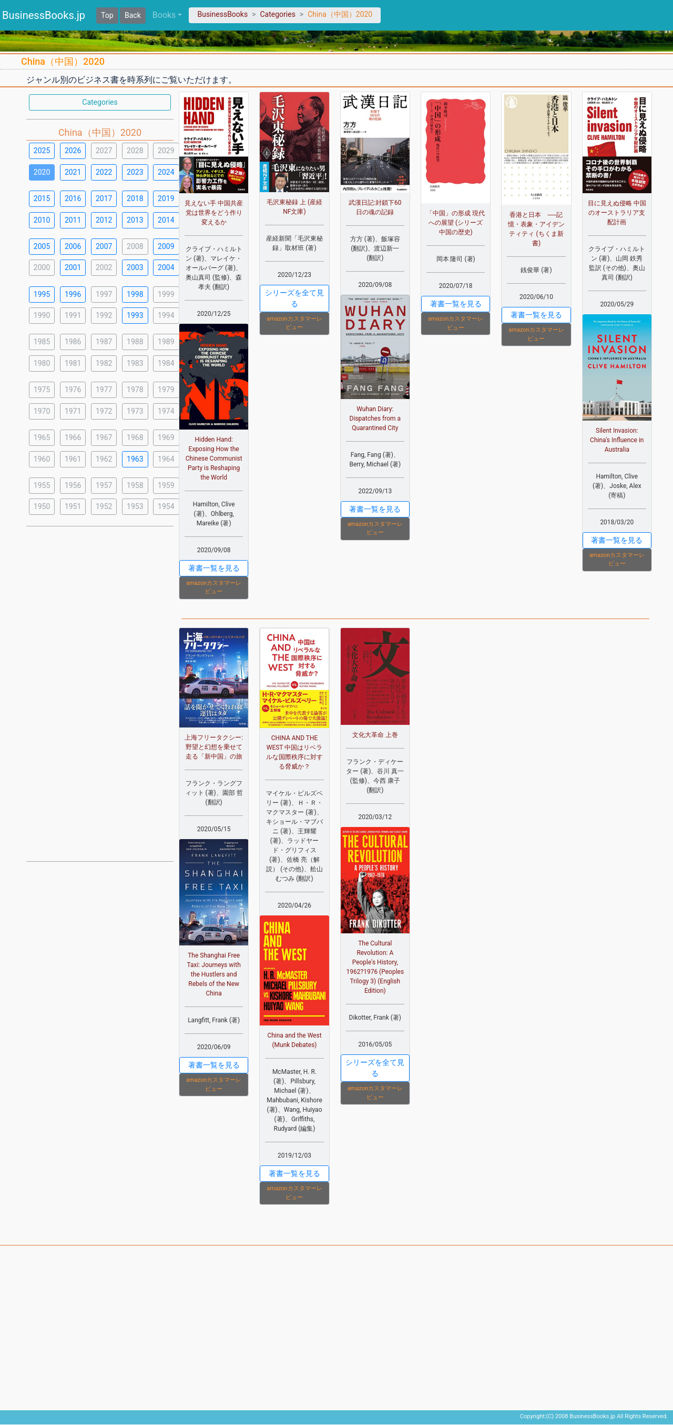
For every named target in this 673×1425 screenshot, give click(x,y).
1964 (166, 459)
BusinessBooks (222, 14)
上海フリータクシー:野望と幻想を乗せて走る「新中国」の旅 (214, 747)
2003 (135, 267)
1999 (166, 294)
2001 (73, 267)
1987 (104, 341)
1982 (104, 363)
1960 (42, 459)
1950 (42, 506)
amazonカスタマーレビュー (213, 587)
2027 (104, 150)
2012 (104, 220)
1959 (166, 485)
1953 (135, 506)
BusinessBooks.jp (43, 15)
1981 (73, 363)
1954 (166, 506)
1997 (104, 294)
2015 (42, 198)
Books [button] (164, 15)
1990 (42, 315)
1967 (104, 437)
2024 (166, 172)
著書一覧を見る (214, 568)
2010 (42, 220)
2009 (166, 246)
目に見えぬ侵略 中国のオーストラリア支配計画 (617, 213)
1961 (73, 459)
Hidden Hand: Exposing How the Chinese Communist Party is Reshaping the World (214, 458)
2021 (73, 172)
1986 (73, 341)
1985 (42, 341)
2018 (135, 198)
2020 (42, 172)
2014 (166, 220)
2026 (73, 150)
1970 (42, 411)
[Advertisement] (100, 693)
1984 (166, 363)
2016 (73, 198)
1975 (42, 389)
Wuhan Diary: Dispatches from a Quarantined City (375, 418)
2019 (166, 198)
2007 (104, 246)
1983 (135, 363)
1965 (42, 437)
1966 (73, 437)
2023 (135, 172)
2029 (166, 150)
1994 (166, 315)
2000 (42, 267)
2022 (104, 172)
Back (133, 15)
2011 (73, 220)
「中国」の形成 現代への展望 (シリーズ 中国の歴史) (455, 223)
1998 (135, 294)
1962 (104, 459)
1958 (135, 485)
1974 (166, 411)
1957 (104, 485)
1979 (166, 389)
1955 (42, 485)
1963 (135, 459)
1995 (42, 294)
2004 (166, 267)
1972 (104, 411)
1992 (104, 315)
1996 (73, 294)
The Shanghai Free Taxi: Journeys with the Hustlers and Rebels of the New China (214, 974)
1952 (104, 506)
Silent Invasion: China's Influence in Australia (617, 440)
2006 (73, 246)
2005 (42, 246)
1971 (73, 411)
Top (107, 15)
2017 (104, 198)
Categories (277, 14)
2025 (42, 150)
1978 (135, 389)
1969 (166, 437)
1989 (166, 341)
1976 (73, 389)
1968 (135, 437)
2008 (135, 246)
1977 (104, 389)
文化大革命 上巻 (375, 735)
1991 (73, 315)
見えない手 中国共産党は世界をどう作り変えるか (214, 213)
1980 (42, 363)
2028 (135, 150)
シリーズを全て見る (294, 298)
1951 (73, 506)
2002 (104, 267)
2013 (135, 220)
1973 (135, 411)
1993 (135, 315)
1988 (135, 341)
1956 (73, 485)
